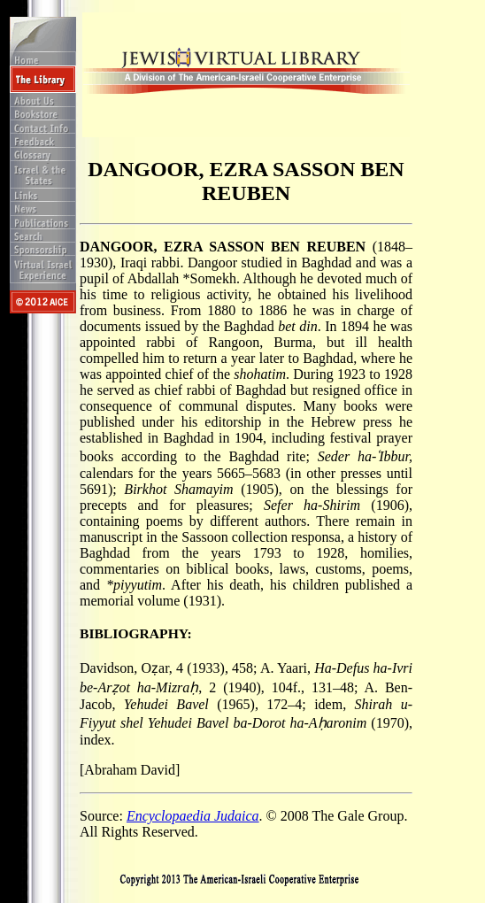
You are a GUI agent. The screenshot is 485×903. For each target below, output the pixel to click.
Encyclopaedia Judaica (193, 815)
